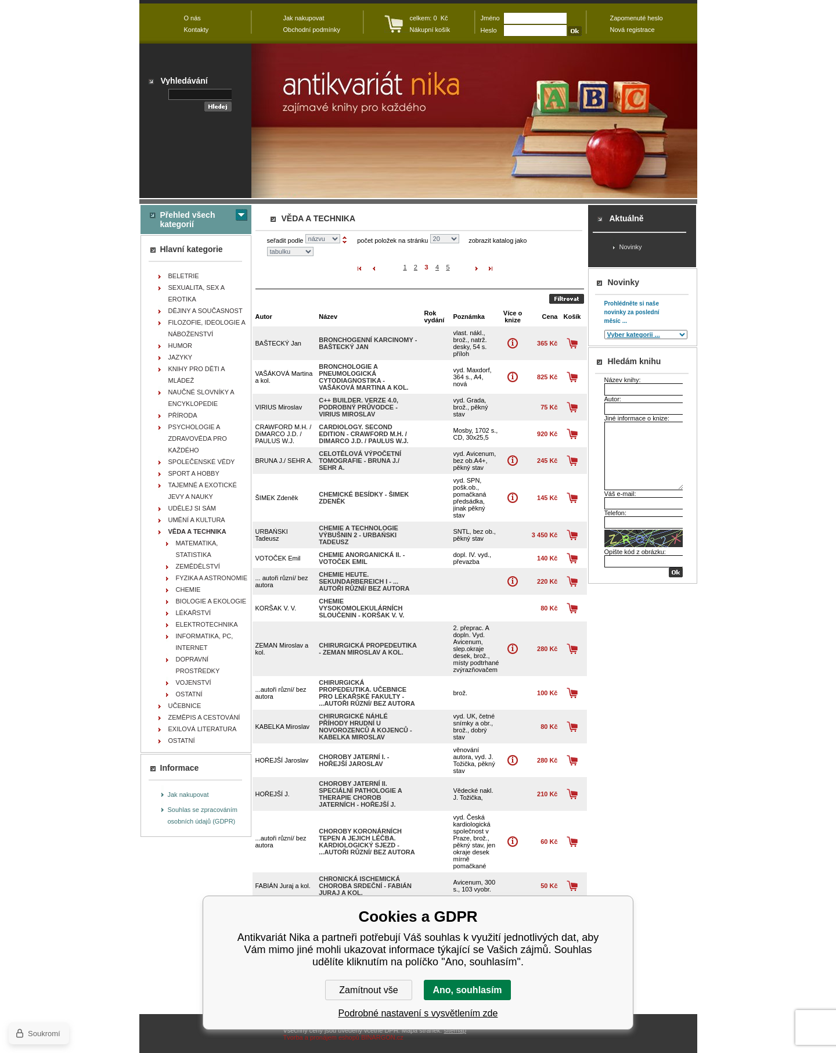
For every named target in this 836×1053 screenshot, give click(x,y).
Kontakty (196, 29)
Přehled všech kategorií (187, 219)
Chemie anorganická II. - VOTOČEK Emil (362, 558)
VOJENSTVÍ (193, 682)
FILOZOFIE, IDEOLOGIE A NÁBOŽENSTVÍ (207, 328)
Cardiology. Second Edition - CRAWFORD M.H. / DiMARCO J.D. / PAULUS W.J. (363, 433)
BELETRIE (183, 275)
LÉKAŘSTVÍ (193, 612)
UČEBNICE (184, 705)
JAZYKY (180, 357)
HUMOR (180, 345)
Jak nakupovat (188, 794)
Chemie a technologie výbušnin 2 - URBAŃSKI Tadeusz (358, 534)
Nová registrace (632, 29)
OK (676, 572)
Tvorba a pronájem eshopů (321, 1037)
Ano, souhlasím (467, 990)
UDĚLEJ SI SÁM (192, 508)
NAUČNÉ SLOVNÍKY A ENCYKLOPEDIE (201, 398)
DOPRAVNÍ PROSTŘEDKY (198, 665)
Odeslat (566, 299)
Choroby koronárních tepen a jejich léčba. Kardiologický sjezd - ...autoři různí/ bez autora (367, 842)
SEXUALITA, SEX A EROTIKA (196, 293)
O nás (192, 18)
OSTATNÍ (189, 694)
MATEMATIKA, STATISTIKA (197, 549)
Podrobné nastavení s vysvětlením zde (418, 1013)
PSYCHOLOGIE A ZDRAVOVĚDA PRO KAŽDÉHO (197, 438)
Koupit (572, 343)
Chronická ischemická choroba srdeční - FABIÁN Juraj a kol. (365, 885)
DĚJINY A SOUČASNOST (205, 310)
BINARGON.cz (382, 1037)
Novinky (630, 246)
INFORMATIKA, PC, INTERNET (204, 641)
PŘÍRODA (182, 415)
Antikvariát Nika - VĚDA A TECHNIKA (474, 121)
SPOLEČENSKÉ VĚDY (201, 461)
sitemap (455, 1030)
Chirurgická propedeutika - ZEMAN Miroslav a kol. (367, 649)
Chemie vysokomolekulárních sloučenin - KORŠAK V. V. (361, 608)
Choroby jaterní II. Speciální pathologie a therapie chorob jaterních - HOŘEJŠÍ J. (360, 794)
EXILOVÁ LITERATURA (202, 728)
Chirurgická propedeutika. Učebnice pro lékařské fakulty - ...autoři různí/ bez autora (367, 693)
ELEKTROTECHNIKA (207, 624)
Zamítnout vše (368, 990)
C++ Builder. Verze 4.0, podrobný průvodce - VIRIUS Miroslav (358, 407)
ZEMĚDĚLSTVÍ (198, 566)
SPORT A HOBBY (193, 473)
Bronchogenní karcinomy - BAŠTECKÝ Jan (368, 343)
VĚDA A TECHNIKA (197, 531)
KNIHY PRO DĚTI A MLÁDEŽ (196, 374)
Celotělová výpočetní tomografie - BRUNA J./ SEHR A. (360, 460)
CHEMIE (188, 589)
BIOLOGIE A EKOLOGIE (211, 601)
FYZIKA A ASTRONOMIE (211, 577)
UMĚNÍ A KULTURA (196, 519)
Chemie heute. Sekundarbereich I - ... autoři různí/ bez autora (364, 581)
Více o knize (512, 343)
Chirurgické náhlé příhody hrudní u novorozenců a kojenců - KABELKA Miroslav (365, 727)
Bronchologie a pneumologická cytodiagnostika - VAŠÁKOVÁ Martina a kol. (363, 377)
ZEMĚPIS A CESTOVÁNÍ (204, 717)
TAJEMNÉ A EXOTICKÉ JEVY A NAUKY (202, 490)
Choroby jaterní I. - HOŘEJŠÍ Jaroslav (354, 760)
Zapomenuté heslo (636, 18)
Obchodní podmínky (311, 29)
